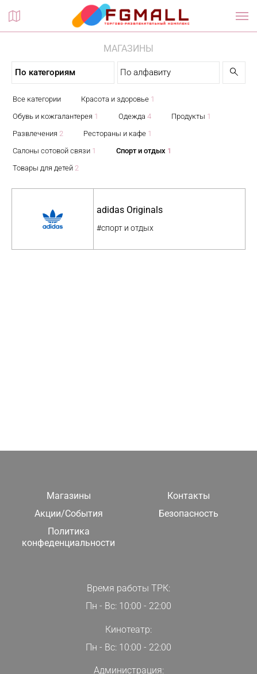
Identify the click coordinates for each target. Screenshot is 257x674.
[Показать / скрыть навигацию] (242, 16)
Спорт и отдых (143, 150)
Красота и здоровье (118, 99)
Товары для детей (46, 168)
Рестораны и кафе (117, 133)
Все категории (37, 99)
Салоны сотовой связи (54, 150)
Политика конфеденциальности (68, 537)
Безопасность (188, 513)
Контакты (188, 495)
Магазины (69, 495)
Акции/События (68, 513)
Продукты (191, 116)
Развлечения (38, 133)
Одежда (134, 116)
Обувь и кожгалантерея (55, 116)
